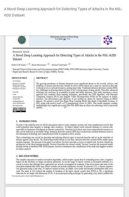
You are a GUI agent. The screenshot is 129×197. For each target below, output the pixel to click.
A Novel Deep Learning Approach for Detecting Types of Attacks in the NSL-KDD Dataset (63, 12)
